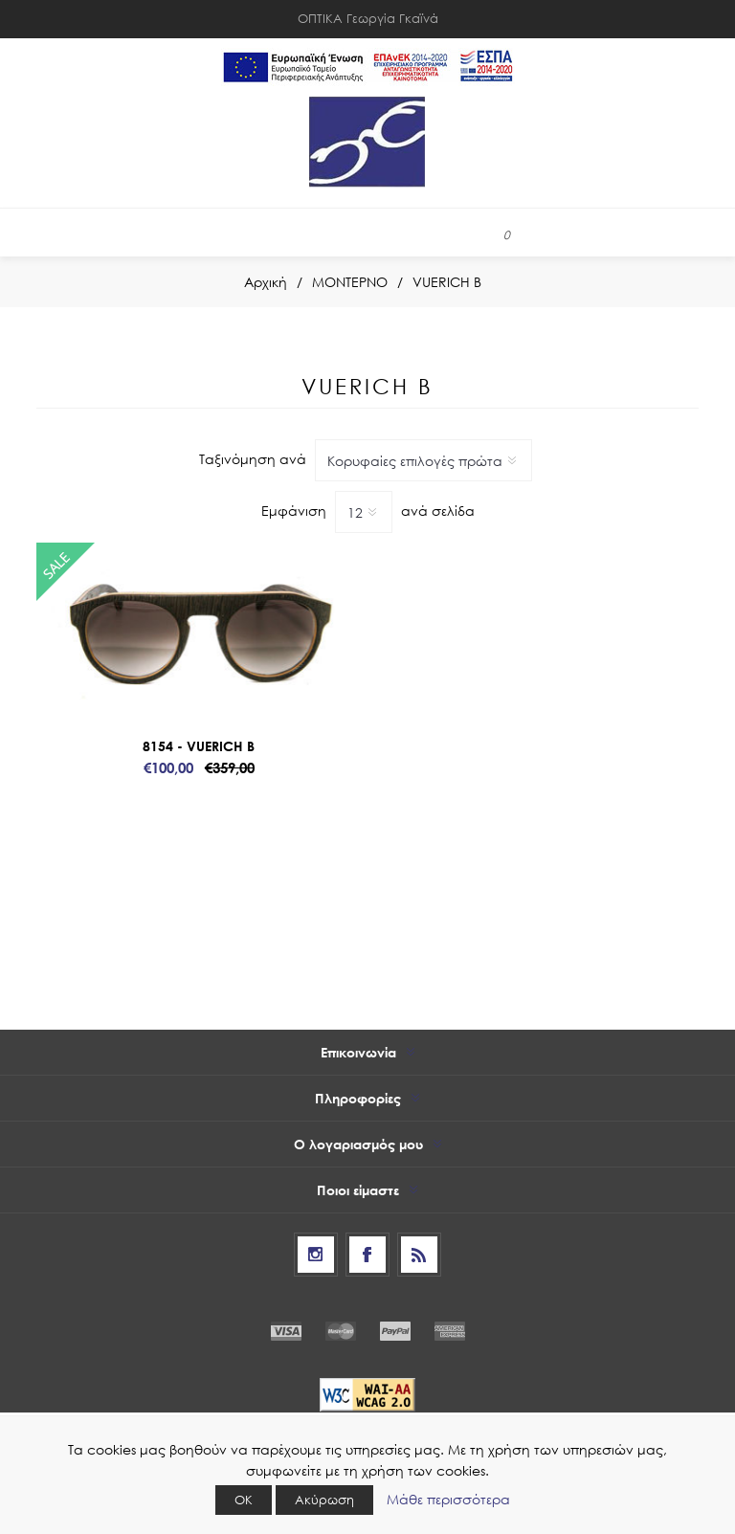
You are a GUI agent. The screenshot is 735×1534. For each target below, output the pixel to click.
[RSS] (419, 1254)
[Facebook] (367, 1254)
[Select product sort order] (423, 460)
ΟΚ (243, 1500)
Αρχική (265, 282)
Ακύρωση (324, 1500)
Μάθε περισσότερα (448, 1499)
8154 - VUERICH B (199, 746)
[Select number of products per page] (363, 512)
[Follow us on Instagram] (316, 1254)
